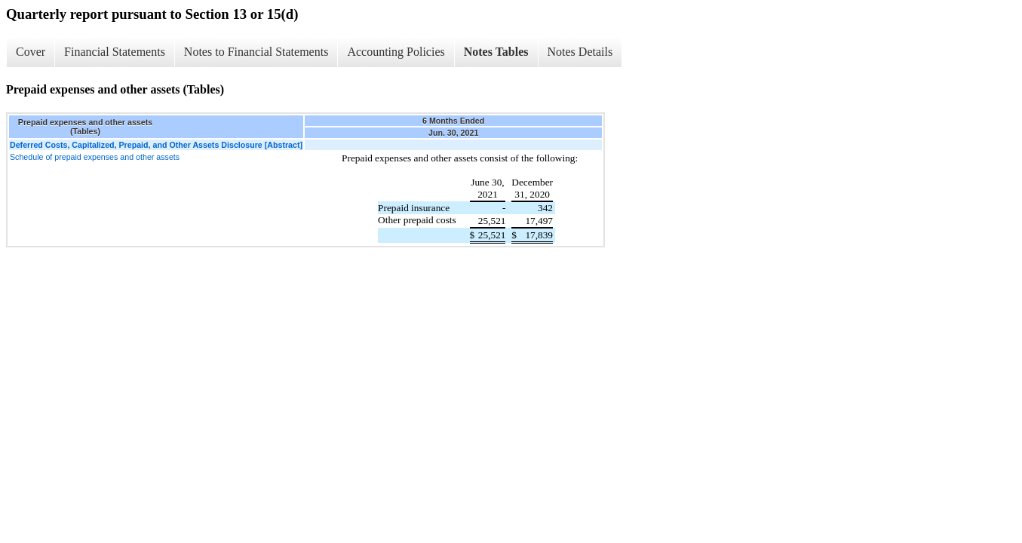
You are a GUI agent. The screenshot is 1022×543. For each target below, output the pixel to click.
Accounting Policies (395, 51)
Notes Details (580, 51)
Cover (30, 51)
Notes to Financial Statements (256, 51)
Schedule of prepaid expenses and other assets (95, 156)
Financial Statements (114, 51)
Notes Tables (496, 51)
